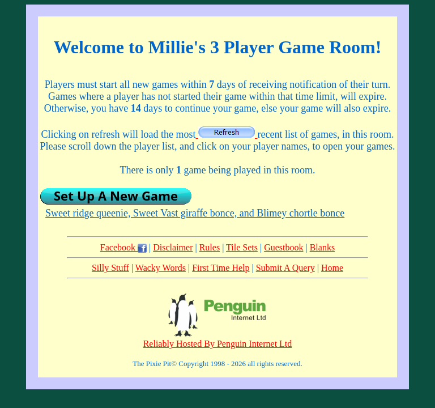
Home (332, 268)
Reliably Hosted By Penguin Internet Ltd (217, 343)
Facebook (123, 247)
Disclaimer (173, 247)
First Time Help (220, 268)
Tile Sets (242, 247)
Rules (209, 247)
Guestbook (283, 247)
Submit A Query (285, 268)
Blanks (322, 247)
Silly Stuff (110, 268)
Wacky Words (160, 268)
